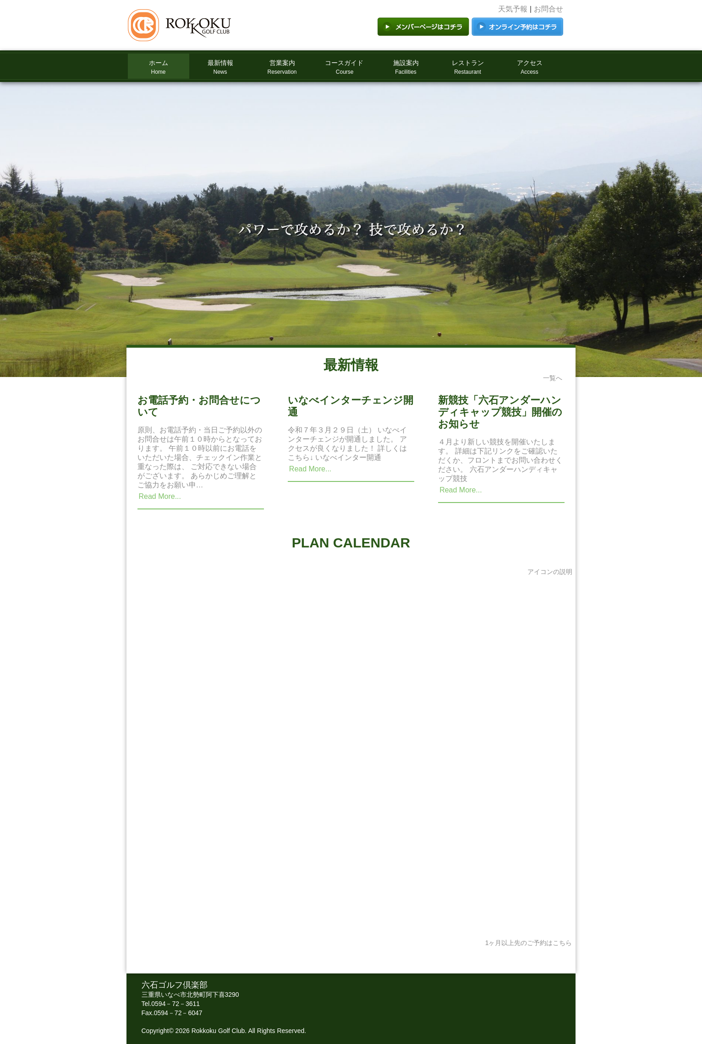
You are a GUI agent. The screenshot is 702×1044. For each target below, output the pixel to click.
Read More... (160, 496)
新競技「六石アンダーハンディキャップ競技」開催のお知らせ (500, 412)
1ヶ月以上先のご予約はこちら (528, 942)
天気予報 (512, 9)
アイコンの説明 (549, 571)
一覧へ (552, 378)
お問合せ (548, 9)
